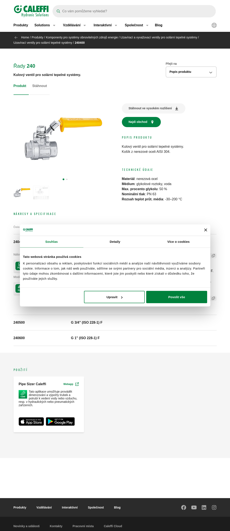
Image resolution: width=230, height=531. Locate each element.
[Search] (134, 11)
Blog (159, 25)
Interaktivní (70, 507)
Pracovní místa (83, 526)
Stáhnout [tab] (39, 86)
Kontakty (56, 526)
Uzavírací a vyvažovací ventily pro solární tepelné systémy (158, 37)
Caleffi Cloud (113, 526)
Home (25, 37)
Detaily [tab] (115, 241)
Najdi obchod (138, 122)
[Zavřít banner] (205, 230)
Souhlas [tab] (51, 241)
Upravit (114, 297)
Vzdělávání (44, 507)
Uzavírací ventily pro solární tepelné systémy (43, 42)
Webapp (71, 384)
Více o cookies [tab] (178, 241)
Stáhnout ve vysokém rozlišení (150, 108)
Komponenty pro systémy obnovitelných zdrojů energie (82, 37)
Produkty (21, 25)
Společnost (96, 507)
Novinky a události (27, 526)
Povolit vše (176, 297)
